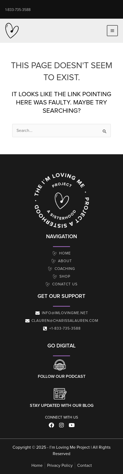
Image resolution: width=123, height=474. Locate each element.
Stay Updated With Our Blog (61, 405)
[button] (18, 10)
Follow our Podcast (61, 376)
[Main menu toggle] (112, 30)
